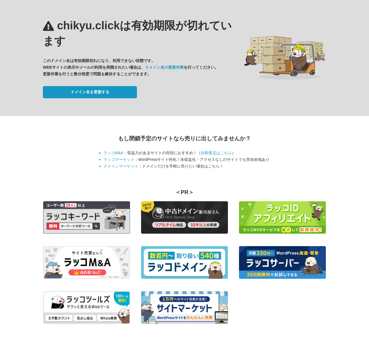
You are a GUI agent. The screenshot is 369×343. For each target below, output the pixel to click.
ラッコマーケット (118, 159)
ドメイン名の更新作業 (164, 67)
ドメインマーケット (120, 166)
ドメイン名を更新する (90, 92)
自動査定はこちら (216, 153)
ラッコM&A (113, 153)
